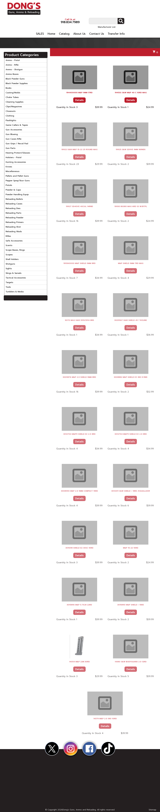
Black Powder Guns (15, 78)
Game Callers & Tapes (17, 125)
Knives (9, 166)
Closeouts (11, 111)
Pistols (9, 185)
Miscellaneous (12, 171)
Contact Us (124, 19)
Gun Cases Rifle (13, 138)
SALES (68, 19)
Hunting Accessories (16, 162)
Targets (9, 282)
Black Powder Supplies (17, 83)
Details (79, 100)
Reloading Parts (13, 213)
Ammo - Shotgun (14, 69)
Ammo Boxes (12, 74)
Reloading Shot (13, 226)
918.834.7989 (95, 6)
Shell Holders (12, 259)
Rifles (8, 236)
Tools (8, 287)
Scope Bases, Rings (15, 250)
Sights (9, 268)
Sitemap (152, 810)
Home (79, 19)
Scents (9, 245)
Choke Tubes (12, 97)
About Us (107, 19)
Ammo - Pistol (13, 60)
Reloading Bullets (14, 199)
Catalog (92, 19)
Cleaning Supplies (14, 101)
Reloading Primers (15, 222)
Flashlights (11, 120)
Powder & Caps (13, 189)
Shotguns (10, 263)
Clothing (10, 115)
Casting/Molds (13, 92)
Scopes (9, 254)
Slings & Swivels (13, 273)
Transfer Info (144, 19)
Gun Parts (10, 148)
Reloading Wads (14, 231)
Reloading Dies (13, 208)
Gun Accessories (14, 129)
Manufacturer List (135, 12)
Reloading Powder (14, 217)
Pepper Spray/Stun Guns (18, 180)
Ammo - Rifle (12, 64)
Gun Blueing (12, 134)
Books (8, 88)
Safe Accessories (14, 240)
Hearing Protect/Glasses (18, 152)
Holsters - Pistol (13, 157)
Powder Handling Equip (17, 194)
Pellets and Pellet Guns (17, 175)
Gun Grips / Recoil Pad (17, 143)
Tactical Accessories (16, 277)
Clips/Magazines (14, 106)
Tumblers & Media (15, 291)
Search (149, 6)
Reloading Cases (14, 203)
